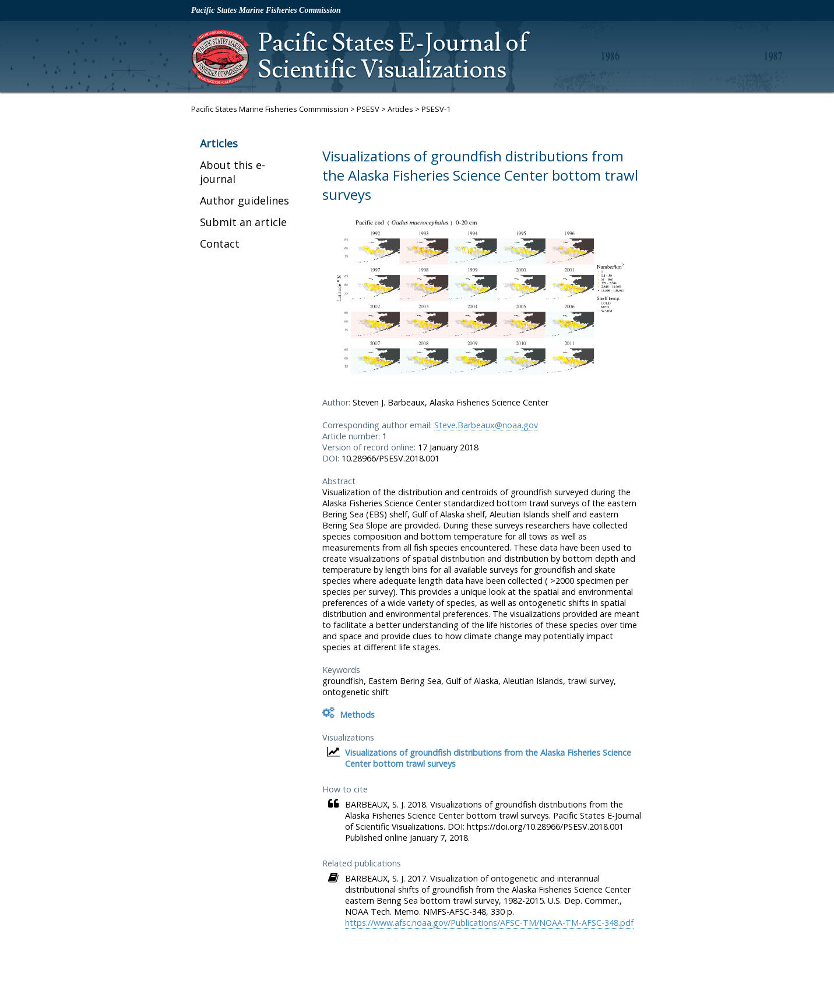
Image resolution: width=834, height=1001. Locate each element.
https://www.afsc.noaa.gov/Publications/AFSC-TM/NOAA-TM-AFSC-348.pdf (489, 922)
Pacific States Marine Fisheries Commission (266, 10)
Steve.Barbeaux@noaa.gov (486, 425)
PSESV (368, 109)
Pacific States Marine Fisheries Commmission (270, 109)
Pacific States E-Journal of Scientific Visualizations (393, 56)
